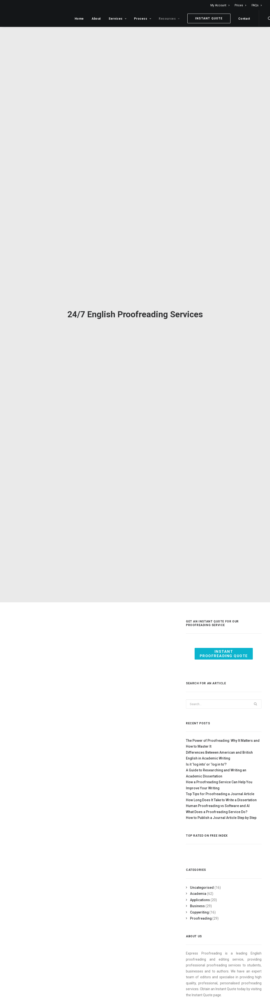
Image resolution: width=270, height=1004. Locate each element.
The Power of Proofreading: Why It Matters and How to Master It (223, 735)
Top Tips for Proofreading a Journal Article (220, 786)
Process (142, 18)
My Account (219, 5)
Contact (244, 18)
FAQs (257, 5)
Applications (200, 891)
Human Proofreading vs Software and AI (218, 798)
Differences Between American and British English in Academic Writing (219, 747)
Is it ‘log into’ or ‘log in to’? (206, 756)
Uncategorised (202, 879)
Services (117, 18)
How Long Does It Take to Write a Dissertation (221, 792)
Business (197, 898)
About (96, 18)
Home (79, 18)
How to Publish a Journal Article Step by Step (221, 809)
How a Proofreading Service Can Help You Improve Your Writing (219, 777)
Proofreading (201, 910)
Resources (169, 18)
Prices (240, 5)
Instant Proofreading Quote (224, 645)
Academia (198, 885)
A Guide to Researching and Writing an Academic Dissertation (216, 765)
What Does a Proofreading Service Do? (216, 804)
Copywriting (199, 904)
